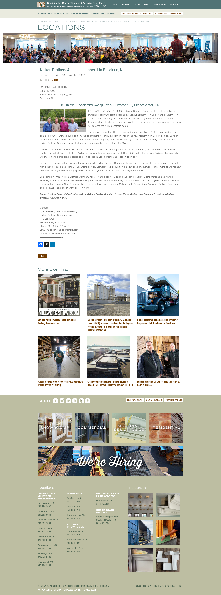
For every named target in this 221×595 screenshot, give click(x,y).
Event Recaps (69, 22)
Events (147, 4)
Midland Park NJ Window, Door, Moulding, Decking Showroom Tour (57, 321)
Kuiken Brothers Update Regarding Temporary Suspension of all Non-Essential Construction (157, 321)
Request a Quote (134, 400)
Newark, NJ (44, 528)
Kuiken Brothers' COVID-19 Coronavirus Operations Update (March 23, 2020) (60, 383)
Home (40, 22)
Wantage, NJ (45, 553)
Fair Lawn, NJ (45, 503)
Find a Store (160, 4)
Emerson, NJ (45, 511)
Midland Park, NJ (47, 519)
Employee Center (72, 589)
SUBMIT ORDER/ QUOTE (104, 13)
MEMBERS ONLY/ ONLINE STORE (168, 13)
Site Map (58, 589)
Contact (174, 4)
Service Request (91, 589)
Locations (84, 22)
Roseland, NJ (45, 536)
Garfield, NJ (73, 498)
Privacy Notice (45, 589)
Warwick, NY (45, 562)
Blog (137, 4)
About (115, 4)
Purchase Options (174, 400)
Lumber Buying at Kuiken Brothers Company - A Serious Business (158, 383)
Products (127, 4)
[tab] (115, 4)
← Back (42, 256)
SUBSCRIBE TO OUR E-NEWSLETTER (136, 13)
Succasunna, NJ (47, 545)
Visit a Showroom (154, 400)
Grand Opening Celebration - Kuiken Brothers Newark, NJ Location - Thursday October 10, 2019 (110, 383)
